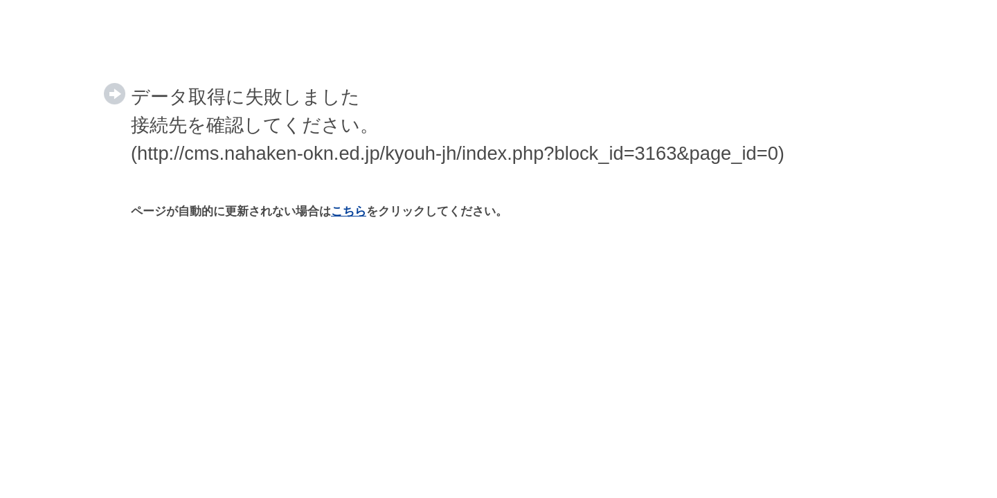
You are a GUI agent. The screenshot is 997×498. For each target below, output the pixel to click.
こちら (348, 211)
